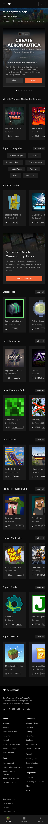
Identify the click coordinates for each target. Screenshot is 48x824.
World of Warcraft (10, 732)
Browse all (39, 148)
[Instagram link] (4, 709)
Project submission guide (12, 767)
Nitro (28, 790)
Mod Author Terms (9, 812)
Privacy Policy (8, 803)
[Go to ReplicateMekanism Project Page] (14, 315)
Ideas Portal (30, 727)
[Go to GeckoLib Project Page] (14, 610)
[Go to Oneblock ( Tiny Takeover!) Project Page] (14, 659)
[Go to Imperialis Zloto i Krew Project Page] (14, 364)
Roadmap (29, 740)
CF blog (29, 732)
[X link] (23, 709)
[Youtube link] (13, 709)
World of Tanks (8, 753)
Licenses (6, 808)
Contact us (30, 767)
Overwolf (29, 778)
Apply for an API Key (11, 778)
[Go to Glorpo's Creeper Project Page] (14, 413)
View (14, 80)
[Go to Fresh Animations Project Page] (14, 512)
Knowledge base (32, 759)
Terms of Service (9, 799)
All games (6, 723)
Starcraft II (7, 740)
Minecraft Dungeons (11, 748)
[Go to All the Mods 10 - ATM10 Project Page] (14, 561)
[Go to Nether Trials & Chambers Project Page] (14, 122)
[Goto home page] (9, 4)
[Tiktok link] (8, 709)
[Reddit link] (28, 709)
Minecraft (6, 727)
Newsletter (30, 736)
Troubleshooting (32, 763)
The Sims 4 (7, 736)
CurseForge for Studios (35, 782)
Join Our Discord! (33, 723)
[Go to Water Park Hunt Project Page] (14, 462)
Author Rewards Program (9, 773)
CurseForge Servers (33, 748)
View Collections (24, 279)
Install (33, 80)
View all (40, 292)
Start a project (8, 763)
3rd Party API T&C (10, 783)
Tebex (28, 786)
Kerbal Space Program (11, 744)
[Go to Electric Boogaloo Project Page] (14, 208)
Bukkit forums (31, 744)
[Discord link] (18, 709)
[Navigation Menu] (4, 4)
